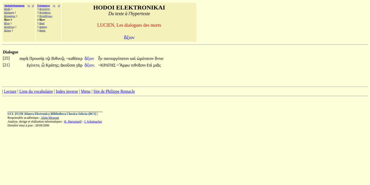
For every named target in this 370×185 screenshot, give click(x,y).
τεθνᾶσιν (139, 65)
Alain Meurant (50, 117)
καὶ (133, 58)
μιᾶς (157, 65)
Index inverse (67, 91)
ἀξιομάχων (9, 16)
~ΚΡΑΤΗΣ (107, 65)
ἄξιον (90, 58)
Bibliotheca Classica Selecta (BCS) (73, 114)
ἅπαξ (42, 23)
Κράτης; (53, 65)
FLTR (19, 114)
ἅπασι (42, 30)
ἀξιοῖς (7, 8)
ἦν (101, 58)
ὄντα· (159, 58)
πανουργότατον (117, 58)
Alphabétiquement (14, 5)
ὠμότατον (146, 58)
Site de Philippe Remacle (114, 91)
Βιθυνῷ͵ (58, 58)
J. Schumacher (93, 121)
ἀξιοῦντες (9, 26)
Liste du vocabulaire (36, 91)
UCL (10, 114)
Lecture (10, 91)
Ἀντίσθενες (45, 12)
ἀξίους (7, 30)
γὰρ (79, 65)
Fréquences (43, 5)
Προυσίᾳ (37, 58)
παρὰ (24, 58)
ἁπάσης (43, 26)
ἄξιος (7, 23)
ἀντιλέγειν (44, 8)
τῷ (48, 58)
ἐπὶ (150, 65)
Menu (85, 91)
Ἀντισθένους (45, 16)
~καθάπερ (74, 58)
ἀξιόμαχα (9, 12)
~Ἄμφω (124, 65)
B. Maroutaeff (73, 121)
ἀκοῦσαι (68, 65)
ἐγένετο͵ (33, 65)
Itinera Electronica (37, 114)
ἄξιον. (90, 65)
